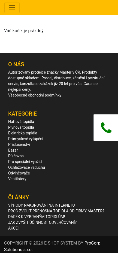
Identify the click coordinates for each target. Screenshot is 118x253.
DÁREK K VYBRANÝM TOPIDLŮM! (36, 217)
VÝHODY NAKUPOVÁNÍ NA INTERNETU (41, 205)
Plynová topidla (21, 127)
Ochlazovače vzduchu (26, 167)
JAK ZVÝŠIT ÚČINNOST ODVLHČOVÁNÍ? (42, 222)
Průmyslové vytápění (25, 139)
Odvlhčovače (19, 173)
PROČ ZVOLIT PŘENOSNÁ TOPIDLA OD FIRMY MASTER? (56, 211)
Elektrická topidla (22, 133)
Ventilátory (17, 179)
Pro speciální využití (25, 161)
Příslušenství (19, 144)
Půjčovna (16, 156)
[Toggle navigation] (12, 7)
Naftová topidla (21, 121)
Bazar (13, 150)
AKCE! (13, 228)
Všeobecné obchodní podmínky (34, 95)
